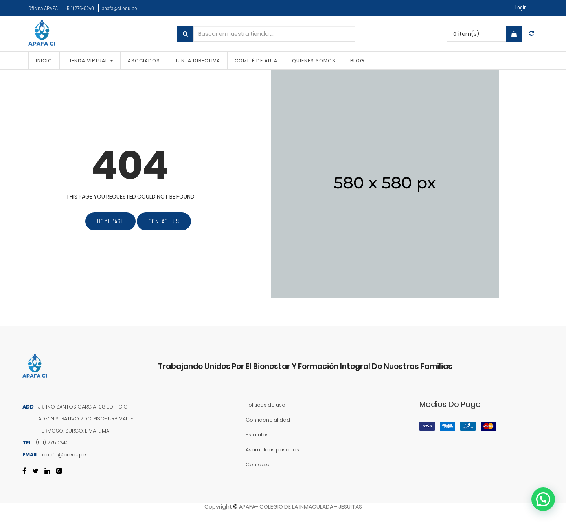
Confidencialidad (268, 419)
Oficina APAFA (43, 8)
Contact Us (164, 221)
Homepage (110, 221)
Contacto (258, 464)
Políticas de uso (265, 405)
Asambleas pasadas (272, 449)
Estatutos (257, 434)
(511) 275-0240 (80, 8)
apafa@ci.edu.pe (119, 8)
